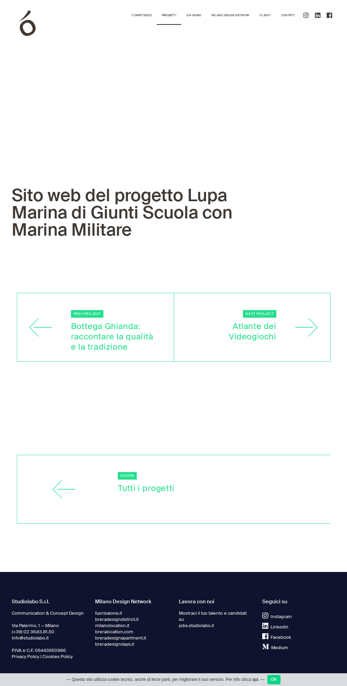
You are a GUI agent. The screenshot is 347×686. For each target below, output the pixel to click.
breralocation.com (114, 632)
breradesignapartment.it (120, 638)
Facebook (276, 637)
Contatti (288, 15)
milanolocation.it (112, 625)
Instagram (277, 617)
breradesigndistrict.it (117, 619)
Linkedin (275, 627)
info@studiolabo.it (30, 638)
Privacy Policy (25, 656)
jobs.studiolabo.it (196, 625)
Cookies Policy (57, 656)
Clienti (265, 15)
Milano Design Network (230, 15)
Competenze (141, 15)
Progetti (169, 15)
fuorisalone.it (108, 613)
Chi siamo (193, 15)
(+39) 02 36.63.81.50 (33, 632)
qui (255, 680)
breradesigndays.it (114, 644)
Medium (275, 648)
